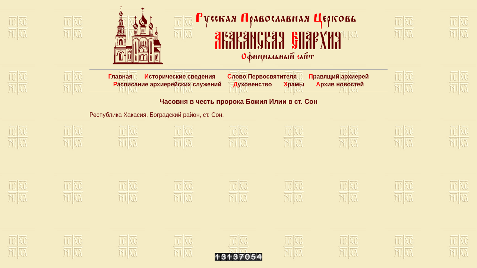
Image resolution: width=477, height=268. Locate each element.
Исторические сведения (179, 76)
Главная (120, 76)
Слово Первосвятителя (262, 76)
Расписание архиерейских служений (167, 84)
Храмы (294, 84)
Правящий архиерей (339, 76)
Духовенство (252, 84)
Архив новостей (340, 84)
